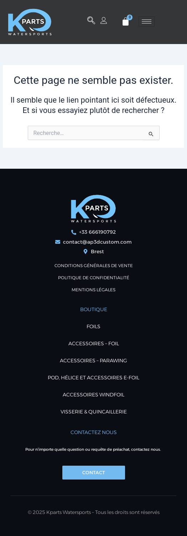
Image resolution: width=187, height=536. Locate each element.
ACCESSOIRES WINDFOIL (93, 394)
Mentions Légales (93, 289)
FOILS (93, 326)
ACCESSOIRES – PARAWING (93, 360)
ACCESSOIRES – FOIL (93, 343)
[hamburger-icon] (147, 21)
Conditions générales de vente (93, 265)
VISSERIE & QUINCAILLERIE (94, 411)
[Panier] (126, 21)
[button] (91, 21)
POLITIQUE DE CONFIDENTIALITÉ (93, 277)
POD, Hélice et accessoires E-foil (93, 377)
